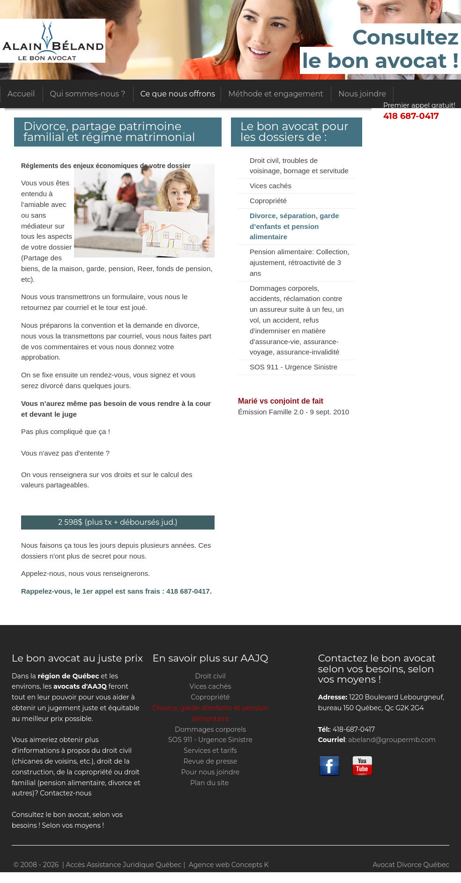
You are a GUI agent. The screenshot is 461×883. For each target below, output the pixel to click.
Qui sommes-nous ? (88, 93)
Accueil (21, 93)
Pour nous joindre (210, 772)
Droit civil (210, 676)
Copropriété (268, 201)
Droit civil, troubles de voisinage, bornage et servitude (299, 165)
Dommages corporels (210, 729)
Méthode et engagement (275, 93)
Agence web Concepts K (229, 865)
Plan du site (209, 783)
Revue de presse (211, 761)
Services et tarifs (210, 750)
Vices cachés (270, 186)
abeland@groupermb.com (392, 740)
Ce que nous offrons (178, 93)
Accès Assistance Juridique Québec (52, 41)
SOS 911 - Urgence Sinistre (293, 367)
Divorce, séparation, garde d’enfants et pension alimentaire (294, 226)
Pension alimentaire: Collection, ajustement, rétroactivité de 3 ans (299, 262)
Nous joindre (362, 93)
